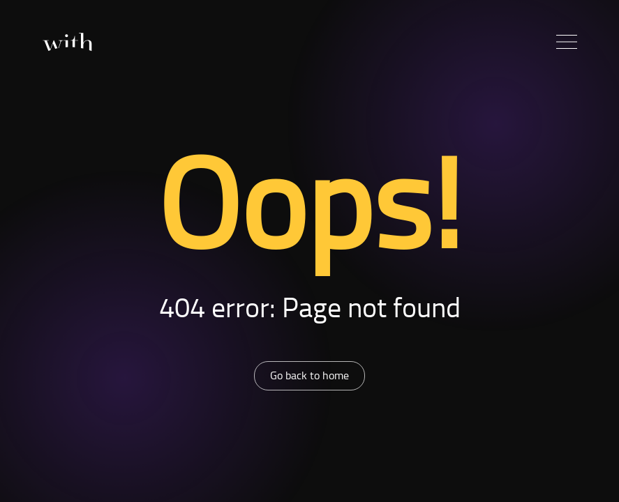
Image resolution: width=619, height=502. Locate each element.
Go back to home (309, 375)
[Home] (67, 42)
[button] (566, 42)
